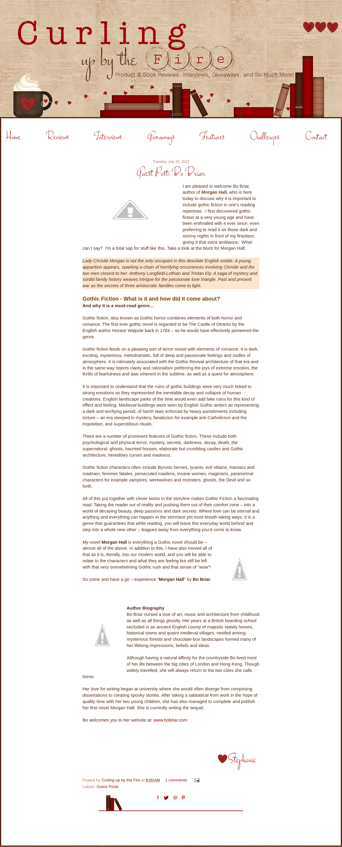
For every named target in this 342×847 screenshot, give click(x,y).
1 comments (176, 780)
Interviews (108, 137)
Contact (316, 137)
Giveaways (161, 137)
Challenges (265, 137)
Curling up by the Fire (121, 780)
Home (13, 137)
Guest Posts (108, 786)
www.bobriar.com (170, 720)
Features (212, 137)
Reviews (57, 137)
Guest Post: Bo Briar (171, 173)
